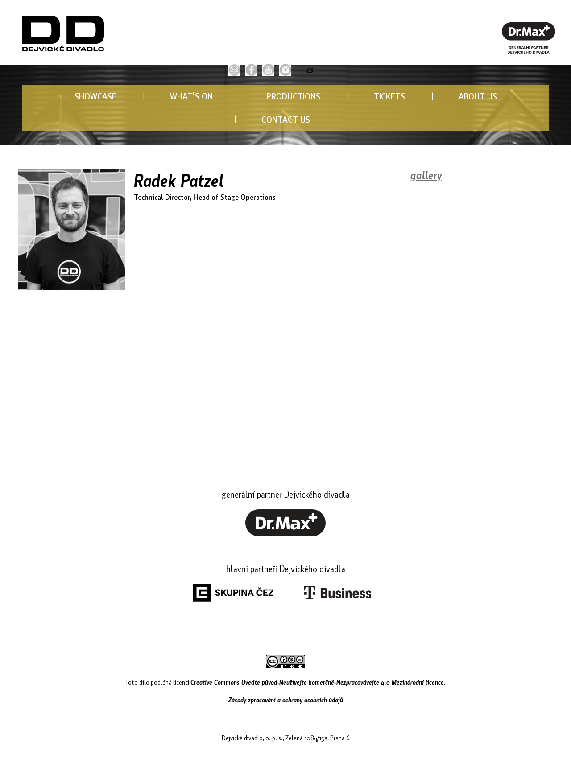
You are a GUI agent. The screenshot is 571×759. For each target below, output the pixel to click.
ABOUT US (478, 96)
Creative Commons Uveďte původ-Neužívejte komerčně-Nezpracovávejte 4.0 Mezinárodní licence (317, 681)
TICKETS (389, 96)
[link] (251, 70)
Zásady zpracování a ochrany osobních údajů (285, 699)
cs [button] (310, 68)
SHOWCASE (95, 96)
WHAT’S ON (191, 96)
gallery (426, 174)
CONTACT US (285, 119)
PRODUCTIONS (293, 96)
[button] (234, 70)
